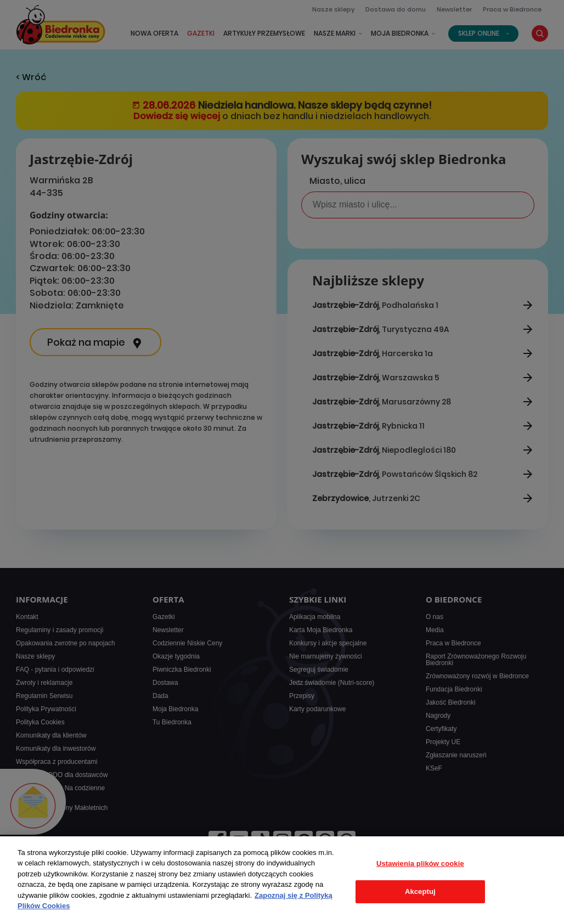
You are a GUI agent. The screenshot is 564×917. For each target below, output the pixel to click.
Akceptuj (420, 891)
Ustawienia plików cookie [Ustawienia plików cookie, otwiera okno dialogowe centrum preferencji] (420, 863)
